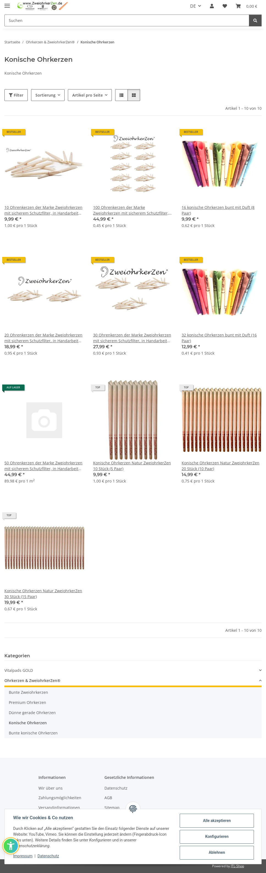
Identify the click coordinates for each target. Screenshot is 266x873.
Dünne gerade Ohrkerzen (32, 712)
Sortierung (45, 95)
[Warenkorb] (246, 6)
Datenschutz (48, 856)
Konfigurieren (216, 836)
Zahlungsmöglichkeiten (59, 797)
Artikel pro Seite (87, 95)
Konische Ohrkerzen (28, 722)
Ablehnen (216, 852)
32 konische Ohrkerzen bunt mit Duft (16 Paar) (219, 337)
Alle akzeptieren (216, 820)
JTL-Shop (237, 866)
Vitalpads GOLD (18, 670)
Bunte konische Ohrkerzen (33, 733)
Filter (16, 95)
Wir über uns (50, 788)
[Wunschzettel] (224, 6)
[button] (212, 6)
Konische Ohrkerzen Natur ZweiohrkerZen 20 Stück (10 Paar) (220, 465)
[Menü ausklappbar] (7, 3)
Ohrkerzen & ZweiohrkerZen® (32, 680)
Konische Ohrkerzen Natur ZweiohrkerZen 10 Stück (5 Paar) (132, 465)
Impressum (23, 856)
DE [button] (193, 6)
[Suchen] (126, 20)
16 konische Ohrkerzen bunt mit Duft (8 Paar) (218, 210)
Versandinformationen (59, 807)
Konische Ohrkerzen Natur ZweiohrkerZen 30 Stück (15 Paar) (43, 593)
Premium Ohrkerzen (27, 702)
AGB (108, 797)
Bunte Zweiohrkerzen (28, 692)
